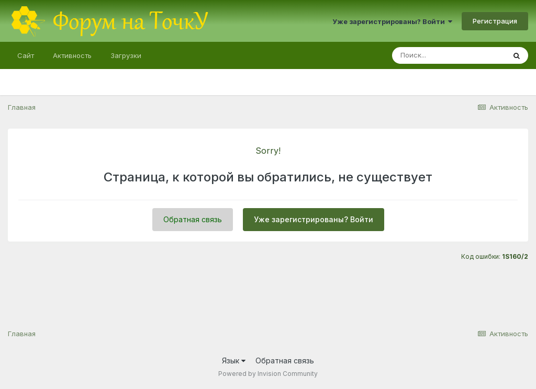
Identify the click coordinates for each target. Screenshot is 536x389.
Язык (233, 360)
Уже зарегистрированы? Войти (392, 21)
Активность (72, 55)
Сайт (25, 55)
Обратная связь (192, 219)
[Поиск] (448, 55)
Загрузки (125, 55)
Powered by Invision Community (268, 373)
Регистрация (495, 21)
